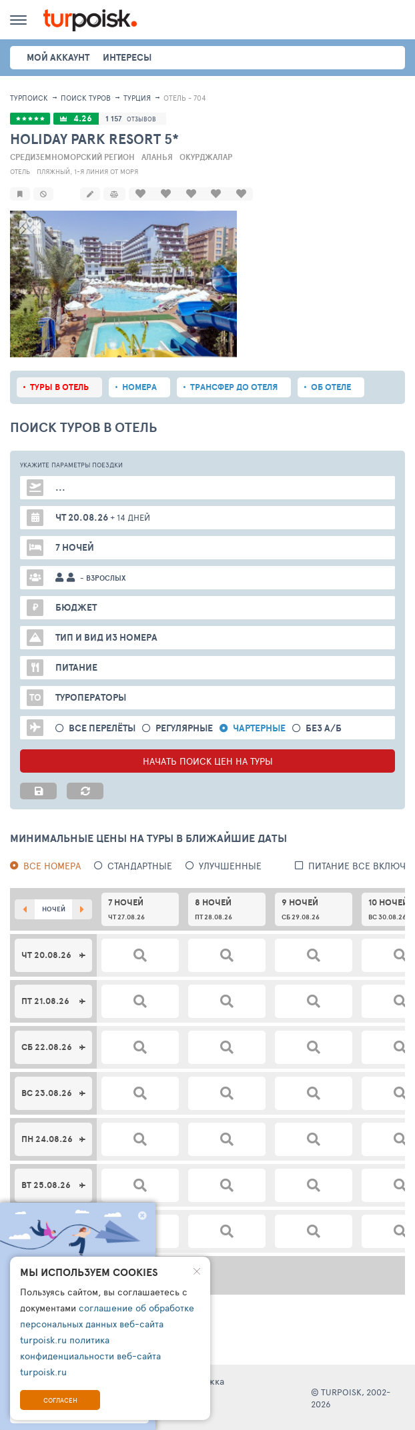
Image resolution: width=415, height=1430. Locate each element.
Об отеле (331, 385)
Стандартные (139, 864)
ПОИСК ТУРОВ (86, 98)
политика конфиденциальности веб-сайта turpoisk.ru (90, 1355)
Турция (137, 98)
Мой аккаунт (58, 57)
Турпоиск (29, 98)
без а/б (324, 727)
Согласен (60, 1400)
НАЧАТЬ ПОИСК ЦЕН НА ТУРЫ (208, 759)
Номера (139, 385)
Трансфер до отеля (234, 385)
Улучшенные (230, 864)
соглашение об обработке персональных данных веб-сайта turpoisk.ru (107, 1323)
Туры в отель (59, 385)
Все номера (52, 864)
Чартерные (259, 727)
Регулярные (184, 727)
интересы (127, 57)
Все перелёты (102, 727)
